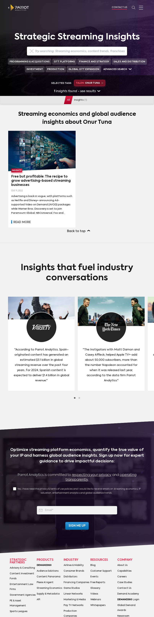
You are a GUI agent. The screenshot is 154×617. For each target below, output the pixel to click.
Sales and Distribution (129, 62)
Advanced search (115, 69)
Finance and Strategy (94, 62)
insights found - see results (77, 91)
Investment (35, 69)
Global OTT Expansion (83, 69)
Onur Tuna (89, 83)
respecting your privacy (91, 475)
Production (55, 69)
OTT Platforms (64, 62)
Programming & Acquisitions (30, 62)
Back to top (76, 231)
